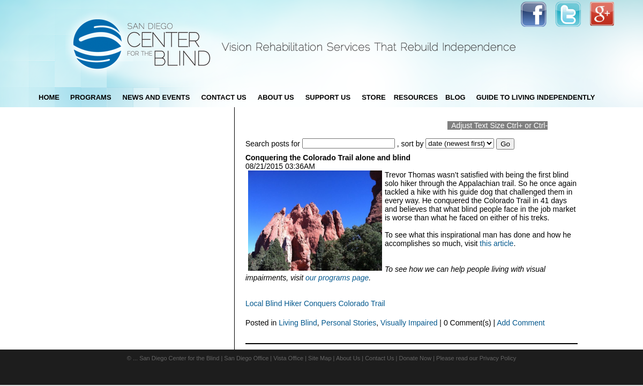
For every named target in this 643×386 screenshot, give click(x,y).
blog (455, 97)
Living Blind (298, 322)
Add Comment (520, 322)
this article (496, 243)
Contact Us (379, 358)
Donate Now (415, 358)
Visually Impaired (408, 322)
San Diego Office (246, 358)
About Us (348, 358)
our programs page (337, 277)
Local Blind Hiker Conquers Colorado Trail (315, 303)
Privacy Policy (498, 358)
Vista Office (288, 358)
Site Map (319, 358)
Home (49, 97)
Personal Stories (349, 322)
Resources (416, 97)
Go (505, 144)
